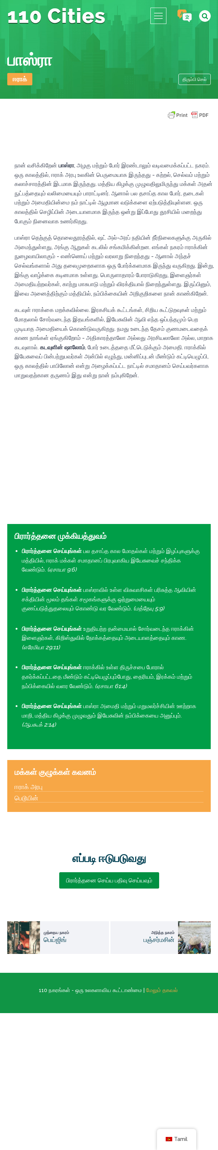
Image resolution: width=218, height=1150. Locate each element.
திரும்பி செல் (194, 79)
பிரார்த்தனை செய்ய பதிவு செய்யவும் (109, 880)
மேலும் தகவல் (162, 990)
